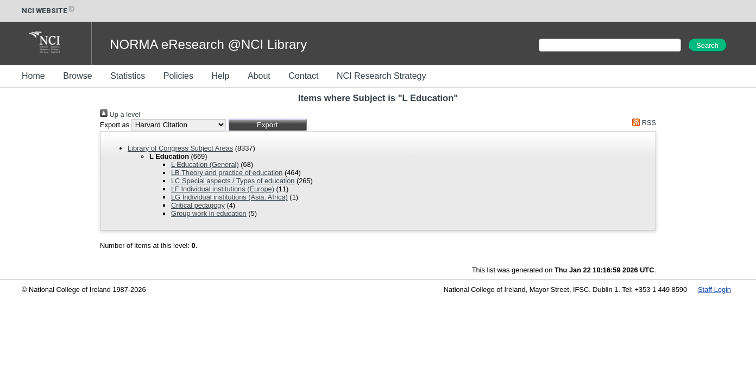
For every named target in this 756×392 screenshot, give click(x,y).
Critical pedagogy (198, 205)
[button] (267, 125)
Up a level (120, 114)
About (259, 75)
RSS (642, 123)
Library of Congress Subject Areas (180, 148)
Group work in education (209, 213)
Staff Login (714, 289)
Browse (77, 75)
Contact (303, 75)
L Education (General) (205, 164)
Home (33, 75)
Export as (114, 125)
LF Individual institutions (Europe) (222, 189)
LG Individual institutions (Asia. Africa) (229, 197)
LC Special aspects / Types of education (232, 181)
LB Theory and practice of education (226, 173)
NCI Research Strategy (381, 75)
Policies (178, 75)
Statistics (127, 75)
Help (220, 75)
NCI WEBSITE (49, 11)
